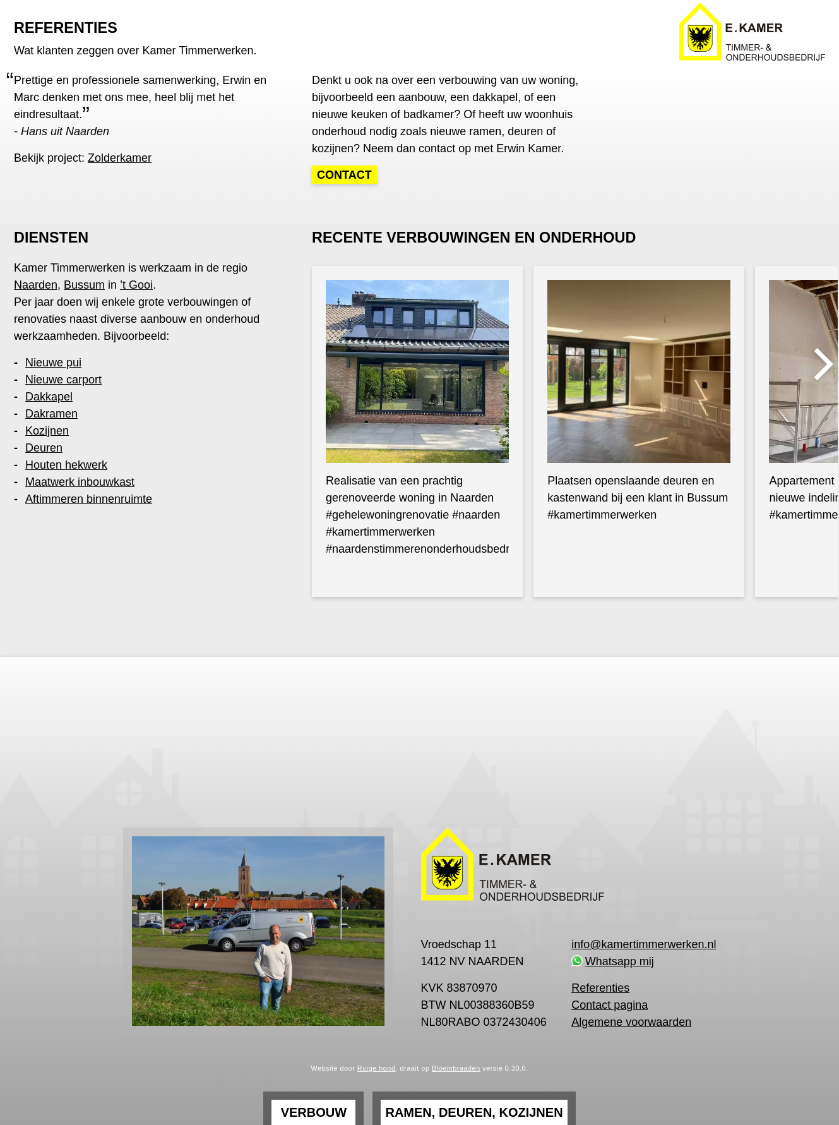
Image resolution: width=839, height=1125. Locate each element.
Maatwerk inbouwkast (79, 482)
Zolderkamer (120, 158)
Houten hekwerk (66, 465)
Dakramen (51, 413)
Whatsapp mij (619, 961)
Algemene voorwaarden (631, 1022)
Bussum (84, 285)
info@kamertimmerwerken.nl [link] (643, 944)
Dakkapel (49, 396)
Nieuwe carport (63, 379)
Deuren (43, 448)
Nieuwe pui (53, 362)
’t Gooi (136, 285)
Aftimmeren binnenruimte (88, 499)
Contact (344, 175)
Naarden (35, 285)
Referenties (600, 988)
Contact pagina (609, 1005)
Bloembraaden (456, 1068)
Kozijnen (47, 430)
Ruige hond (376, 1068)
